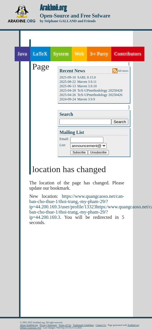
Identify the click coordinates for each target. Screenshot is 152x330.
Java (22, 53)
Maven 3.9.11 (87, 82)
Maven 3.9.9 (86, 99)
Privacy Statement (48, 325)
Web (79, 53)
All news (123, 70)
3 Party (99, 54)
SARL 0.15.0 (86, 77)
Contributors (127, 53)
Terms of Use (65, 325)
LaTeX (40, 53)
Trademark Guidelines (83, 325)
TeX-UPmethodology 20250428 (99, 90)
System (61, 53)
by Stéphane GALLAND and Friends (68, 21)
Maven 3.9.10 (87, 86)
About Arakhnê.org (29, 325)
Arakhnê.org (53, 8)
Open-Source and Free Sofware (75, 16)
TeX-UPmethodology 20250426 (99, 95)
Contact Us (100, 325)
